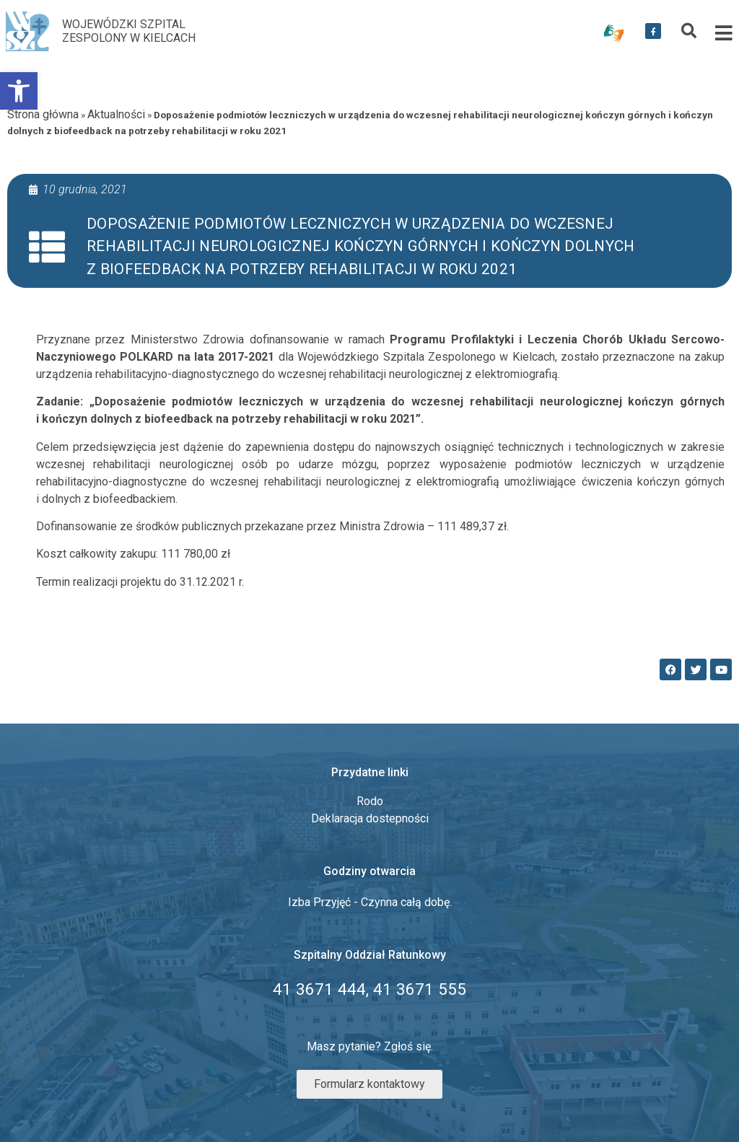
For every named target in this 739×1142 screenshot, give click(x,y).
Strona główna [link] (43, 114)
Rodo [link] (370, 801)
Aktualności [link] (116, 114)
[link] (19, 91)
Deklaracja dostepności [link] (370, 818)
